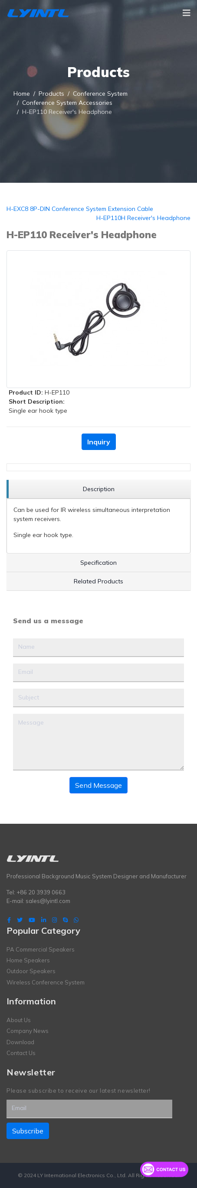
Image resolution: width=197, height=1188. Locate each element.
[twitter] (20, 919)
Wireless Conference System (46, 982)
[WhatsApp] (76, 919)
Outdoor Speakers (31, 971)
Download (20, 1042)
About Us (19, 1019)
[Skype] (65, 919)
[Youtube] (32, 919)
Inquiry (98, 441)
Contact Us (21, 1052)
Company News (28, 1030)
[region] (98, 489)
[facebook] (9, 919)
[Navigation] (186, 13)
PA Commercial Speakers (41, 949)
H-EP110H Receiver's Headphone (143, 218)
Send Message (98, 785)
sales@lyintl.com (48, 900)
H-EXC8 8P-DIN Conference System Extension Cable (80, 209)
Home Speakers (28, 960)
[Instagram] (54, 919)
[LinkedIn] (43, 919)
